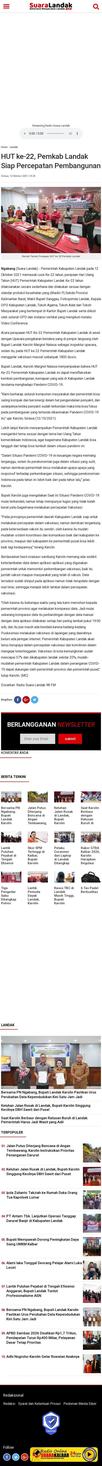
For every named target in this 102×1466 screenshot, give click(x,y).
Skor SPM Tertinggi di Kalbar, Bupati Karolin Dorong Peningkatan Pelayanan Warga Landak (37, 865)
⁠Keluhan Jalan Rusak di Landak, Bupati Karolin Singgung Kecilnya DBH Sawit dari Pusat (64, 823)
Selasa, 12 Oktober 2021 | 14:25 (18, 176)
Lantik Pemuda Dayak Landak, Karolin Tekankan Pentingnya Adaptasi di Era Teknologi (36, 905)
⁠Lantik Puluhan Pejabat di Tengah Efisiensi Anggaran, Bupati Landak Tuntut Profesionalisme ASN (40, 1291)
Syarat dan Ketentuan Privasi (39, 1404)
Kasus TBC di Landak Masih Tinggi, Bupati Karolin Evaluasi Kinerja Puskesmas (64, 901)
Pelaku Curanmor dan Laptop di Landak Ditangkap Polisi (62, 857)
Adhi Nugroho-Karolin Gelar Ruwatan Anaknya (42, 1356)
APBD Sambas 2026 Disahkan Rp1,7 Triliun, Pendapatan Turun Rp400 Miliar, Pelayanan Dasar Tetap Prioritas (41, 1338)
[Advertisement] (51, 68)
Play (89, 1454)
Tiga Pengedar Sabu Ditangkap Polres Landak (8, 897)
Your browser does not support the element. (51, 133)
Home (4, 147)
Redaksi (9, 1404)
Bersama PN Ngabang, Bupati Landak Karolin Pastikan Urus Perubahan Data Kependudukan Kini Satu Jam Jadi (48, 1094)
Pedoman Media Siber (79, 1404)
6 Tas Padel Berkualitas (89, 890)
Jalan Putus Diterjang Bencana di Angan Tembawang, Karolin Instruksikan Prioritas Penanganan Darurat (37, 825)
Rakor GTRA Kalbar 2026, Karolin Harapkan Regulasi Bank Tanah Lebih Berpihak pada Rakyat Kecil (90, 865)
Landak (14, 147)
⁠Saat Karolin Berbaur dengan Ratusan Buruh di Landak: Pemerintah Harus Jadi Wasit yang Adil (90, 825)
